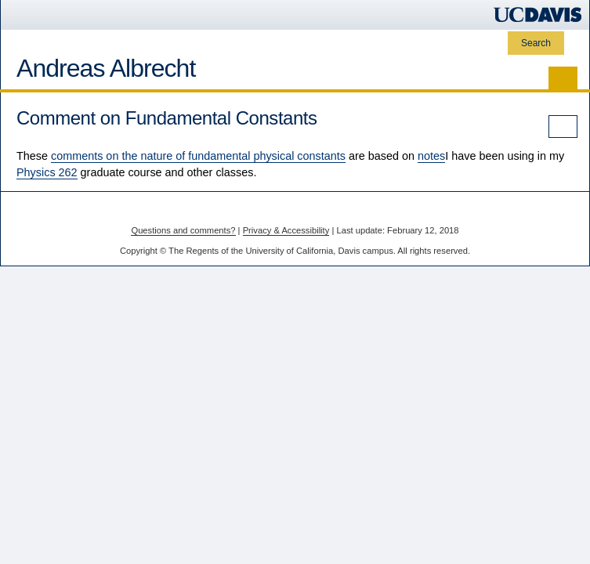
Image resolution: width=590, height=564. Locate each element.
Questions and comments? (183, 230)
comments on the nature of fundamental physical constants (198, 156)
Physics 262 (47, 172)
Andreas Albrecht (105, 68)
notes (431, 156)
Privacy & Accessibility (286, 230)
